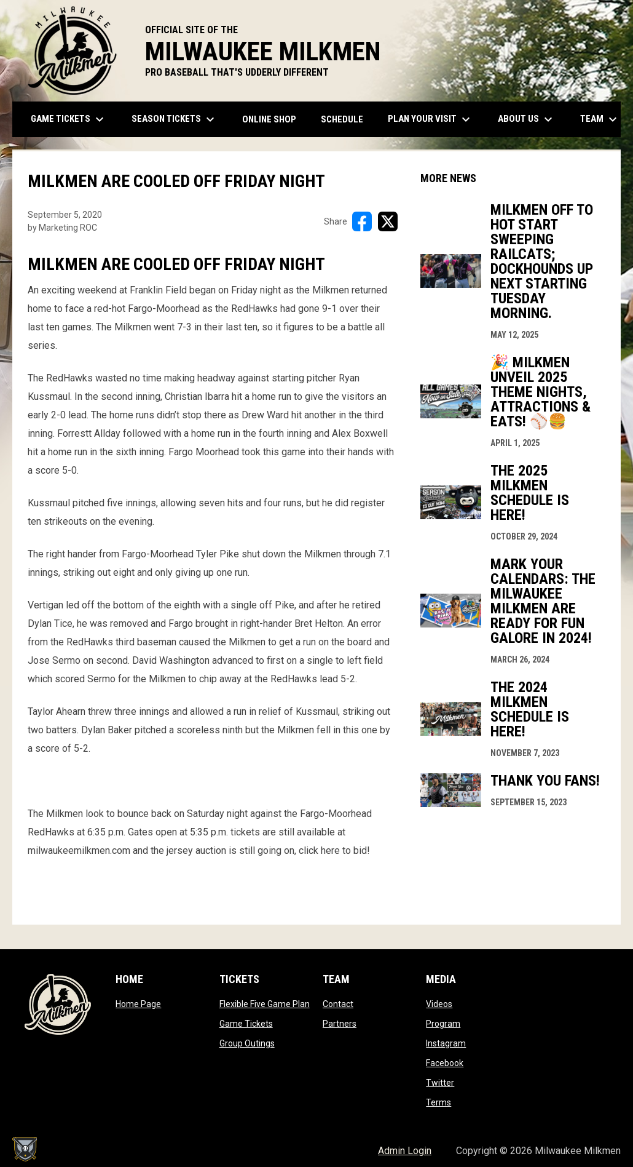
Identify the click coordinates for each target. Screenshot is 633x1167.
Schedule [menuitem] (342, 119)
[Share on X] (388, 221)
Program (443, 1024)
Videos (439, 1004)
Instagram (446, 1043)
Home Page (138, 1004)
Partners (339, 1024)
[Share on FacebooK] (362, 221)
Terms (438, 1102)
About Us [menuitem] (527, 119)
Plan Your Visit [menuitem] (430, 119)
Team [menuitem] (600, 119)
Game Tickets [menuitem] (69, 119)
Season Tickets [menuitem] (175, 119)
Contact (338, 1004)
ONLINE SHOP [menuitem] (273, 119)
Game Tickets (246, 1024)
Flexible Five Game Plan (264, 1004)
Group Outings (247, 1043)
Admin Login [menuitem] (404, 1151)
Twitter (440, 1083)
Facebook (444, 1063)
